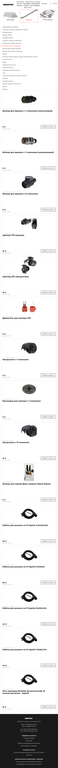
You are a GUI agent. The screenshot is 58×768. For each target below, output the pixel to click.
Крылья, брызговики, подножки (12, 51)
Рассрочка (29, 740)
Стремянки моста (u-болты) (11, 70)
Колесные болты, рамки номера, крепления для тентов (19, 56)
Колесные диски (7, 81)
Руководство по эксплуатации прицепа (29, 764)
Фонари (5, 78)
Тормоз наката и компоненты (11, 84)
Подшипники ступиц (9, 65)
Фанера (4, 89)
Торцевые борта (7, 38)
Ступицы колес (7, 59)
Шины (4, 62)
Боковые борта (7, 32)
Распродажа (26, 3)
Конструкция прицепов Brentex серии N (29, 761)
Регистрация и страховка (29, 746)
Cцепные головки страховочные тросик (15, 29)
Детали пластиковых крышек (11, 48)
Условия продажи (29, 738)
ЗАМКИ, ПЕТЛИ (7, 35)
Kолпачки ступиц (7, 67)
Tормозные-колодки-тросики (11, 43)
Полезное (19, 5)
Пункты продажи (35, 5)
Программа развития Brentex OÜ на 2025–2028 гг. (29, 752)
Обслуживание (35, 3)
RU (56, 3)
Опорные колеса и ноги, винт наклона (14, 75)
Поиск (45, 3)
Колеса (4, 54)
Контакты (26, 5)
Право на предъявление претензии (29, 743)
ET (53, 3)
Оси (3, 73)
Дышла (4, 86)
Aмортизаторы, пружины (10, 27)
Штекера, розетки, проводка (11, 46)
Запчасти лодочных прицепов (12, 40)
